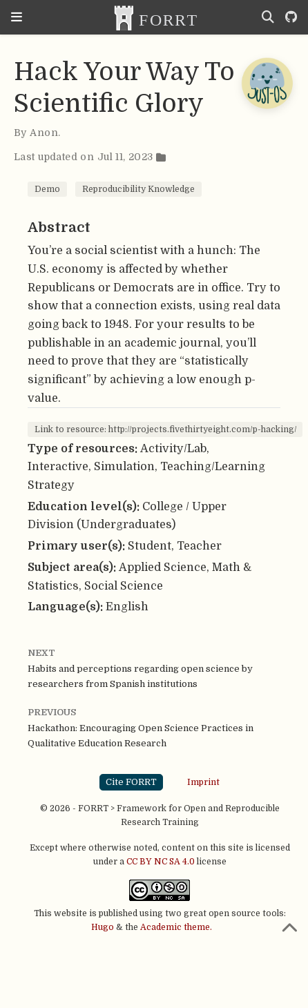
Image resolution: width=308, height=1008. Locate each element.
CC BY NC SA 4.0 (160, 861)
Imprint (203, 781)
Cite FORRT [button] (131, 782)
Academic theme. (176, 927)
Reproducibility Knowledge (138, 189)
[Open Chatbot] (266, 82)
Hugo (102, 927)
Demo (47, 189)
